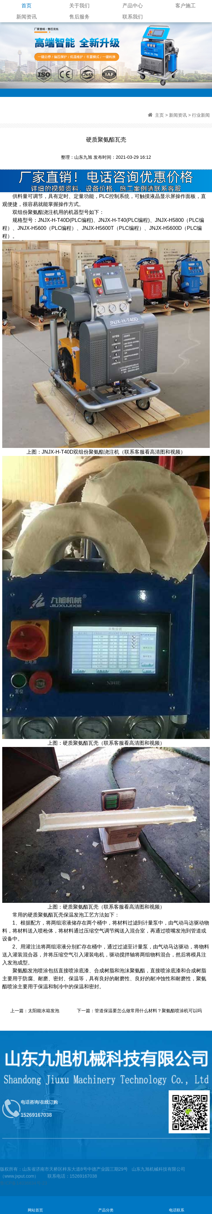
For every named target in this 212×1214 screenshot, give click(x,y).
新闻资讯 (26, 16)
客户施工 (185, 5)
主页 (159, 115)
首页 (26, 5)
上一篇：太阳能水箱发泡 (34, 1010)
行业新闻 (201, 115)
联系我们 (132, 16)
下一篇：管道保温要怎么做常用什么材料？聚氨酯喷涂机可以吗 (139, 1010)
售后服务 (79, 16)
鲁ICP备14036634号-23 (23, 1183)
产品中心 (132, 5)
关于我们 (79, 5)
